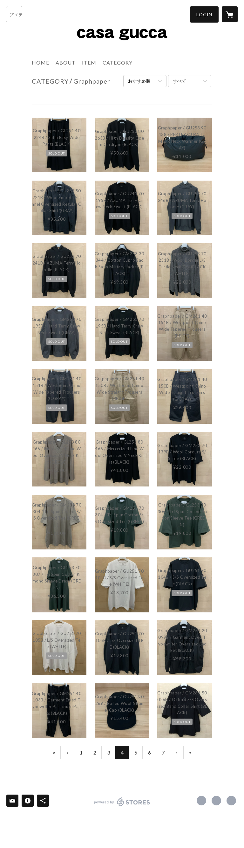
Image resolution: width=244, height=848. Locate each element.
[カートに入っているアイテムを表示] (230, 14)
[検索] (14, 14)
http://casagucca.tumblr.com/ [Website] (231, 800)
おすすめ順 (139, 81)
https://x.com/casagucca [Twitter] (216, 800)
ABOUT (66, 62)
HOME (40, 62)
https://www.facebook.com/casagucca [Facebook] (201, 800)
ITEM (89, 62)
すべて (179, 81)
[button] (204, 14)
